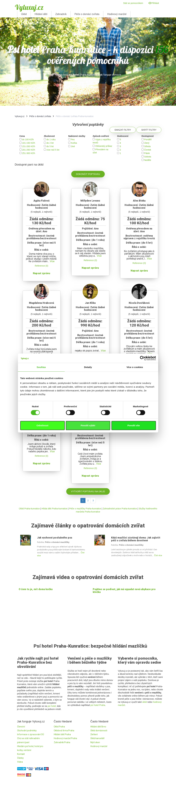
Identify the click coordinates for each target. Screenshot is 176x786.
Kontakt (21, 754)
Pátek (147, 153)
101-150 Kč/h (28, 143)
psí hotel (52, 706)
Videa (20, 762)
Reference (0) (41, 265)
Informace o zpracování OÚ (30, 734)
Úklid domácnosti (98, 730)
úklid (144, 702)
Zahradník (61, 14)
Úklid (24, 14)
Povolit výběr (88, 425)
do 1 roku (50, 139)
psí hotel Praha (97, 705)
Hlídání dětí (41, 14)
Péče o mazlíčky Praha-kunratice (85, 508)
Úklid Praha (59, 726)
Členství (21, 726)
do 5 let (50, 146)
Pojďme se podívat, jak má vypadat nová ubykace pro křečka (124, 591)
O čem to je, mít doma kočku (36, 589)
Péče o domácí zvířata (87, 14)
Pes (73, 139)
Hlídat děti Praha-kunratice (54, 508)
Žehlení (94, 734)
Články (20, 758)
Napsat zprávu (41, 273)
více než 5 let (52, 150)
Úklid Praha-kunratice (29, 508)
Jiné (73, 146)
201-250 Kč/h (28, 150)
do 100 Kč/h (28, 139)
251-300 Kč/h (28, 153)
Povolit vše (133, 425)
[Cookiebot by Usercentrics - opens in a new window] (142, 358)
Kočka (74, 143)
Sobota (147, 156)
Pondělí (148, 139)
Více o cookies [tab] (135, 367)
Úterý (146, 143)
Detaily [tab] (88, 367)
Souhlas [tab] (41, 367)
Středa (147, 146)
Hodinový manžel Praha (65, 738)
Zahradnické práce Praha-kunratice (120, 508)
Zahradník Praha (62, 742)
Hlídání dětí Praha (62, 734)
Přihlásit (153, 3)
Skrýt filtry (148, 130)
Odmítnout (42, 425)
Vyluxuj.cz (29, 7)
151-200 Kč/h (28, 146)
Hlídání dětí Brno (98, 726)
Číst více (158, 555)
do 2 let (50, 143)
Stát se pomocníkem (133, 3)
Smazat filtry (122, 130)
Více (52, 261)
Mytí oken (95, 742)
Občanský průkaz (103, 146)
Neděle (147, 160)
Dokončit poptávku (88, 174)
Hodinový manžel (116, 14)
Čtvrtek (147, 150)
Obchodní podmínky (27, 730)
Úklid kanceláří (97, 738)
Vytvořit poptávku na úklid (88, 491)
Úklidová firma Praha (64, 730)
